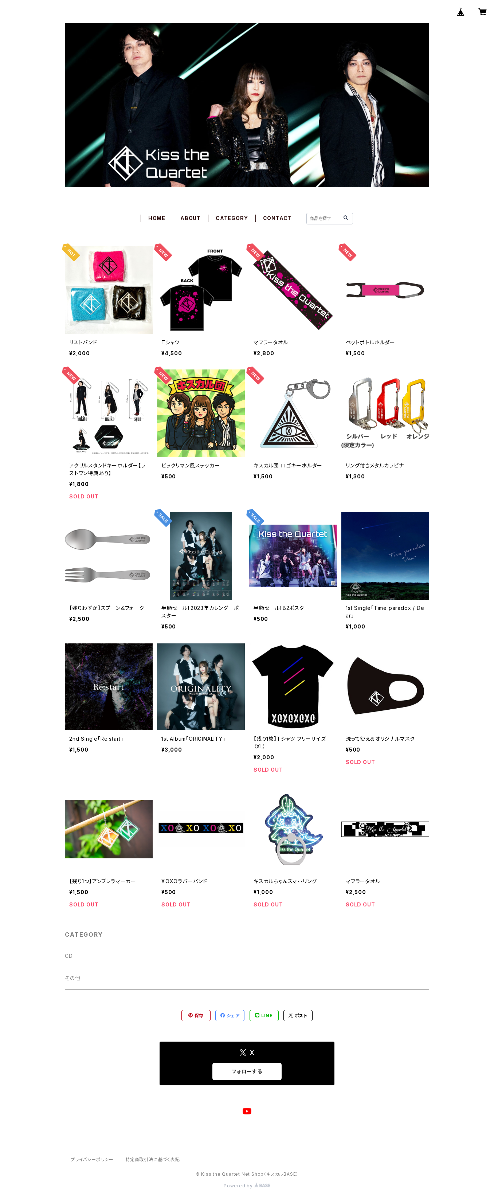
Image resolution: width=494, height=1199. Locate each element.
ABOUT (190, 218)
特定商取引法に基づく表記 (152, 1159)
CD (69, 956)
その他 (72, 978)
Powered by (247, 1185)
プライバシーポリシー (92, 1159)
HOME (156, 218)
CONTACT (277, 218)
